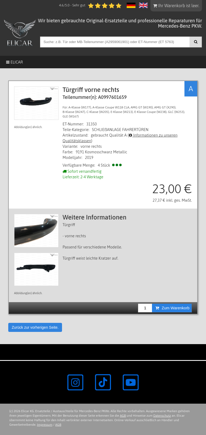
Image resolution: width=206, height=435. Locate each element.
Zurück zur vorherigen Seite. (35, 327)
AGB (123, 415)
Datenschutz (162, 415)
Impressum (44, 424)
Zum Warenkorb (172, 308)
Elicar (14, 62)
